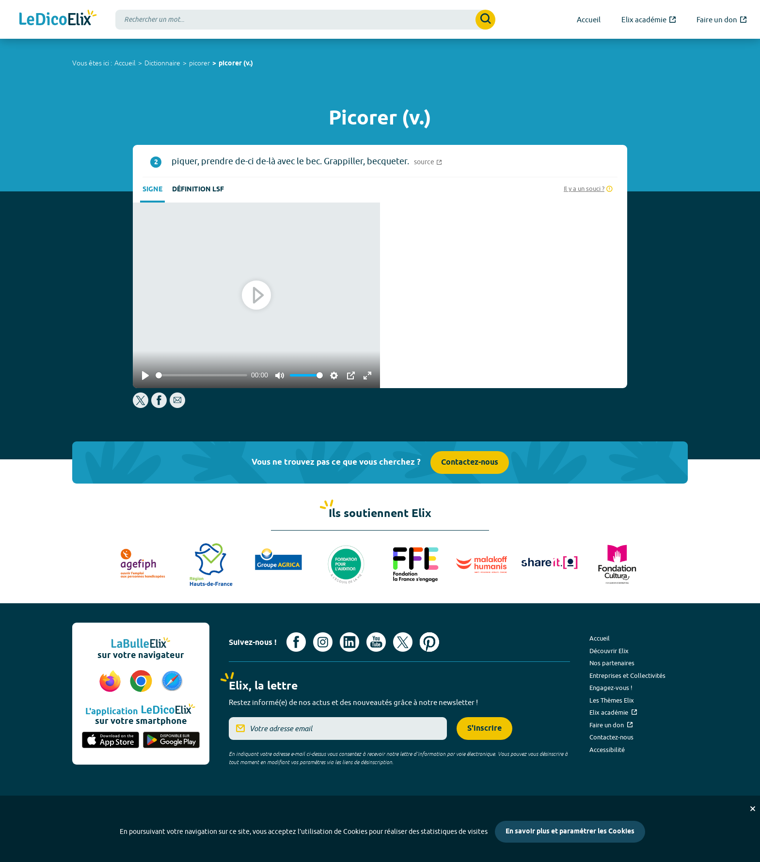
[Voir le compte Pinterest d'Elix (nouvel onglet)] (429, 642)
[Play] (145, 375)
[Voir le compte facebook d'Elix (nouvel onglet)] (296, 642)
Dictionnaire (162, 63)
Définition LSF (198, 189)
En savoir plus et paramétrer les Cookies (570, 831)
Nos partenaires (611, 663)
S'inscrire (484, 728)
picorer (199, 63)
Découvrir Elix (609, 651)
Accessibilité (607, 749)
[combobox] (305, 20)
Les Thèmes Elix (611, 700)
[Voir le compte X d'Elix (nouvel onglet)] (402, 642)
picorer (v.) (236, 63)
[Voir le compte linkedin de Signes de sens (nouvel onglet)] (349, 642)
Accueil (125, 63)
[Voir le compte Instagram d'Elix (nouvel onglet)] (322, 642)
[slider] (201, 375)
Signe (152, 189)
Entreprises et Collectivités (627, 675)
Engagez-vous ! (611, 687)
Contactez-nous (469, 462)
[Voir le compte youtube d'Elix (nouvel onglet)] (376, 642)
